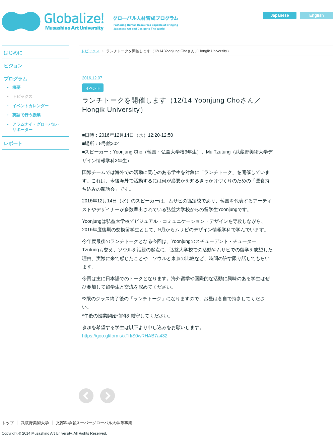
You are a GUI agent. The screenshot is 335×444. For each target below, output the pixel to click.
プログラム (15, 78)
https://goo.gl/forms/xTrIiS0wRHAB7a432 (125, 335)
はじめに (13, 52)
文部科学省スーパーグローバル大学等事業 (94, 423)
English (316, 15)
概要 (16, 87)
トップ (8, 423)
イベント (92, 88)
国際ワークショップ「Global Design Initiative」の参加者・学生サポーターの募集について (107, 395)
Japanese (280, 15)
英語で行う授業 (26, 115)
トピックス (22, 96)
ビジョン (13, 65)
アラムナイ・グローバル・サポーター (36, 127)
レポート (13, 143)
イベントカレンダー (30, 106)
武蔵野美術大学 (35, 423)
